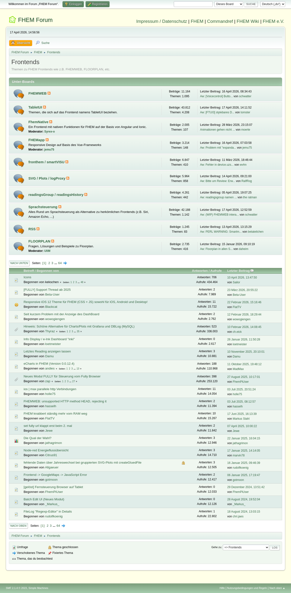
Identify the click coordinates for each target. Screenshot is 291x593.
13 (77, 368)
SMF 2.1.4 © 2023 (16, 588)
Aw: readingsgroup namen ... (218, 197)
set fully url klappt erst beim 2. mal (48, 426)
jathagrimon (53, 443)
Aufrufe (216, 270)
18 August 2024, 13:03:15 (243, 511)
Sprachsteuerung (43, 207)
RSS (32, 229)
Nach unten (19, 263)
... (56, 263)
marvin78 (239, 455)
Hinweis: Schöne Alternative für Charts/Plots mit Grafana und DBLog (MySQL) (79, 326)
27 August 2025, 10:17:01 (243, 377)
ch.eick (237, 331)
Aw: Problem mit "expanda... (218, 147)
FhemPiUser (241, 381)
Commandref (220, 21)
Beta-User (52, 294)
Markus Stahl (241, 418)
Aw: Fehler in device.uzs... (217, 164)
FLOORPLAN (39, 241)
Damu (49, 356)
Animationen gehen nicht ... (217, 129)
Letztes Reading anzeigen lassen (47, 351)
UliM (47, 251)
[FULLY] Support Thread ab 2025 (47, 289)
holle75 (50, 394)
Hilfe (222, 588)
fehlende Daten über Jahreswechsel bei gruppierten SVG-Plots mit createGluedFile (82, 462)
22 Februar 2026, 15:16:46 (244, 302)
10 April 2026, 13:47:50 (242, 277)
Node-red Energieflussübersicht (46, 450)
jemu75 (49, 149)
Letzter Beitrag (240, 270)
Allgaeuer (51, 467)
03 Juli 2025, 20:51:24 (241, 389)
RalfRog (246, 181)
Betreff (29, 270)
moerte (245, 129)
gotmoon (51, 479)
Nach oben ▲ (277, 588)
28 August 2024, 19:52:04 (243, 499)
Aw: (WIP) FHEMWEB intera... (219, 214)
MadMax (238, 369)
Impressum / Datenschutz (161, 21)
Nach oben (18, 525)
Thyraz (50, 331)
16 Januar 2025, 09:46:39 (243, 463)
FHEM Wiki (248, 21)
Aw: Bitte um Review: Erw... (217, 181)
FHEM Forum (35, 20)
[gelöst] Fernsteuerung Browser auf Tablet (53, 487)
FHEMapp (37, 140)
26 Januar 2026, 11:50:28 (243, 339)
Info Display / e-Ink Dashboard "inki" (49, 339)
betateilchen (256, 231)
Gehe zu (216, 547)
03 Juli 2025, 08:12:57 (241, 401)
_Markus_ (52, 504)
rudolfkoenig (240, 467)
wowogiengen (55, 319)
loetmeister (53, 344)
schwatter (245, 96)
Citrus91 (51, 455)
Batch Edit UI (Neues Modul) (44, 499)
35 (78, 331)
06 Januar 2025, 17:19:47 (243, 475)
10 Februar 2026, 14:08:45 (244, 327)
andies (50, 368)
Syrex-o (49, 131)
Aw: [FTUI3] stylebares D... (217, 112)
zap (47, 381)
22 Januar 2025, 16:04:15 (243, 438)
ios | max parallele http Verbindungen (50, 389)
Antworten (200, 270)
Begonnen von (48, 270)
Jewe (49, 430)
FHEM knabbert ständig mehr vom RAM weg (55, 413)
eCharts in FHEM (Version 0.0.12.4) (49, 363)
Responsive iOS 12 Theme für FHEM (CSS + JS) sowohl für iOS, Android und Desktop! (86, 302)
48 (81, 282)
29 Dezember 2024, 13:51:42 (246, 487)
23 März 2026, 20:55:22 (242, 290)
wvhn (243, 164)
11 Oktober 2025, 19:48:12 (244, 364)
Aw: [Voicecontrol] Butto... (216, 96)
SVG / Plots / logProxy (47, 178)
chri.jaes (238, 516)
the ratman (250, 197)
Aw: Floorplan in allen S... (216, 249)
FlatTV (237, 307)
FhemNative (38, 122)
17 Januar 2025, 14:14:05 (243, 450)
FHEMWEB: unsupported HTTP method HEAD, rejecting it (65, 401)
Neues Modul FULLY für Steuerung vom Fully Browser (62, 376)
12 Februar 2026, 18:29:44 (244, 314)
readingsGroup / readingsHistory (56, 195)
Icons (27, 277)
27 (73, 381)
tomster (245, 112)
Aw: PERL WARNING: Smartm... (220, 231)
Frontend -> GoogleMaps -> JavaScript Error (55, 475)
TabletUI (35, 107)
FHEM (197, 21)
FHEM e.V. (273, 21)
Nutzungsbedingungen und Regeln (247, 588)
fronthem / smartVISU (46, 162)
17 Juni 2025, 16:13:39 (242, 414)
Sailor (236, 282)
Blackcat (51, 307)
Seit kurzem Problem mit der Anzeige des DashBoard (61, 314)
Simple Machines (38, 588)
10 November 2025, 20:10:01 (246, 351)
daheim (243, 249)
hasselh (50, 406)
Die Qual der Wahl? (37, 438)
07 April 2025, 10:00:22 (242, 426)
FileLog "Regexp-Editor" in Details (48, 511)
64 (60, 263)
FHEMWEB (38, 93)
